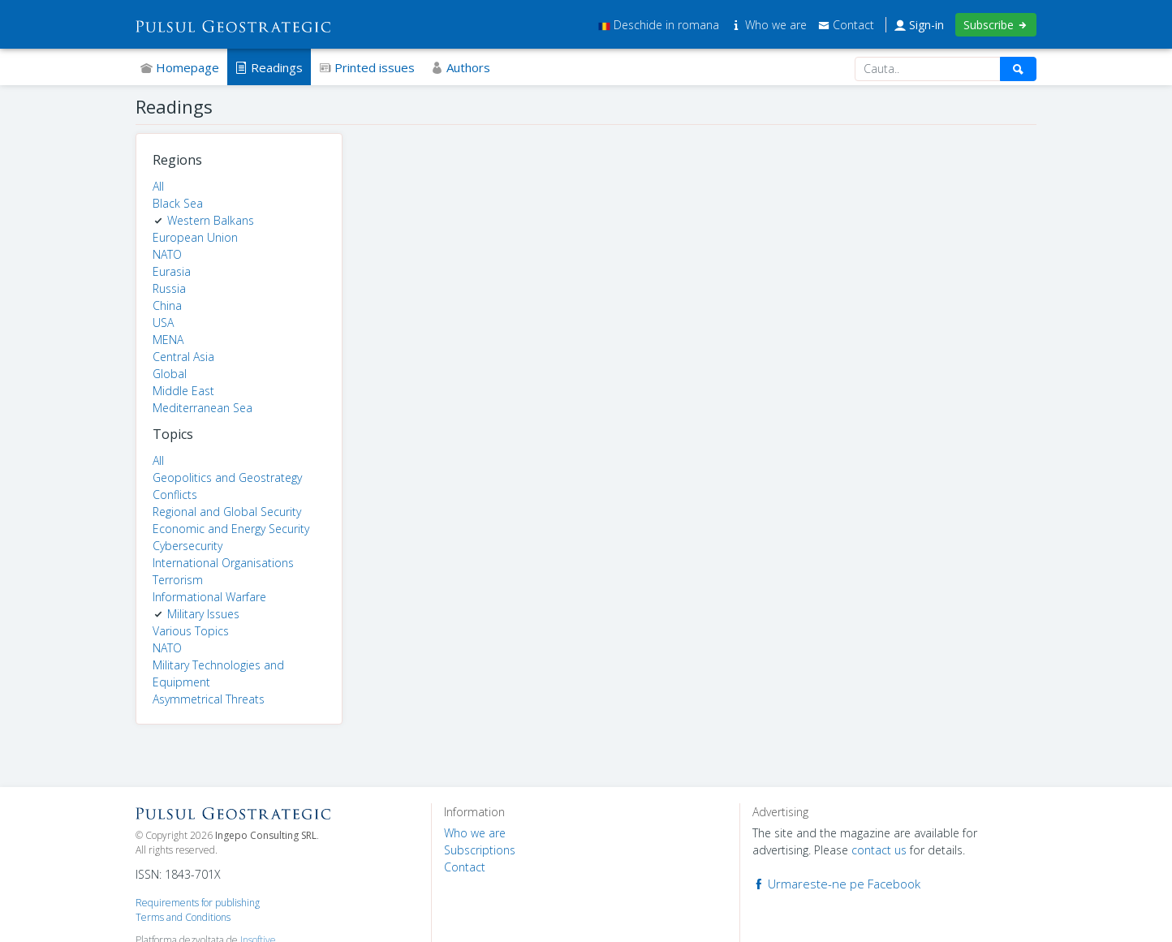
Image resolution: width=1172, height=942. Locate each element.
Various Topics (191, 631)
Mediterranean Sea (202, 407)
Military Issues (203, 614)
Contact (846, 24)
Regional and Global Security (227, 511)
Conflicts (175, 494)
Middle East (183, 390)
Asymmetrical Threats (209, 699)
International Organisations (223, 562)
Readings (269, 67)
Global (170, 373)
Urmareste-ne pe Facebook (836, 883)
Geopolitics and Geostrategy (227, 477)
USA (163, 322)
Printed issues (367, 67)
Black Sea (178, 203)
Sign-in (919, 24)
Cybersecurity (187, 545)
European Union (195, 237)
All (158, 186)
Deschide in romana (658, 24)
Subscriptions (479, 850)
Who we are (770, 24)
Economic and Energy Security (231, 528)
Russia (169, 288)
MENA (168, 339)
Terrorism (178, 579)
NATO (167, 254)
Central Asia (183, 356)
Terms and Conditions (183, 917)
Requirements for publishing (198, 903)
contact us (879, 850)
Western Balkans (210, 220)
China (167, 305)
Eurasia (172, 271)
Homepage (179, 67)
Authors (460, 67)
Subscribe (995, 24)
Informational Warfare (209, 596)
